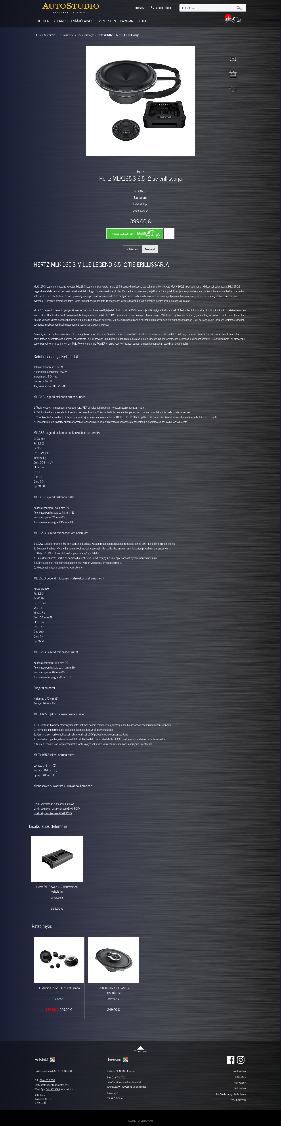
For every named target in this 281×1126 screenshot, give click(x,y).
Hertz (140, 171)
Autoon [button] (43, 21)
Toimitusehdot (239, 1071)
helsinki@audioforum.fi (58, 1085)
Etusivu (39, 35)
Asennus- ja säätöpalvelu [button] (74, 21)
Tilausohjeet (240, 1077)
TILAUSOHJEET (141, 8)
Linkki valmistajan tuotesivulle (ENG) (54, 803)
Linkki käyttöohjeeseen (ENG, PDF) (53, 813)
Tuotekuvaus (132, 249)
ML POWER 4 (100, 343)
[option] (98, 162)
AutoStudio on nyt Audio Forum (231, 1094)
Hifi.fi (141, 21)
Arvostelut (150, 249)
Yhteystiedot (240, 1082)
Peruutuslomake (238, 1100)
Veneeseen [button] (107, 21)
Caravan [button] (126, 21)
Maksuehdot (240, 1088)
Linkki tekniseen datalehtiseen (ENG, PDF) (57, 808)
